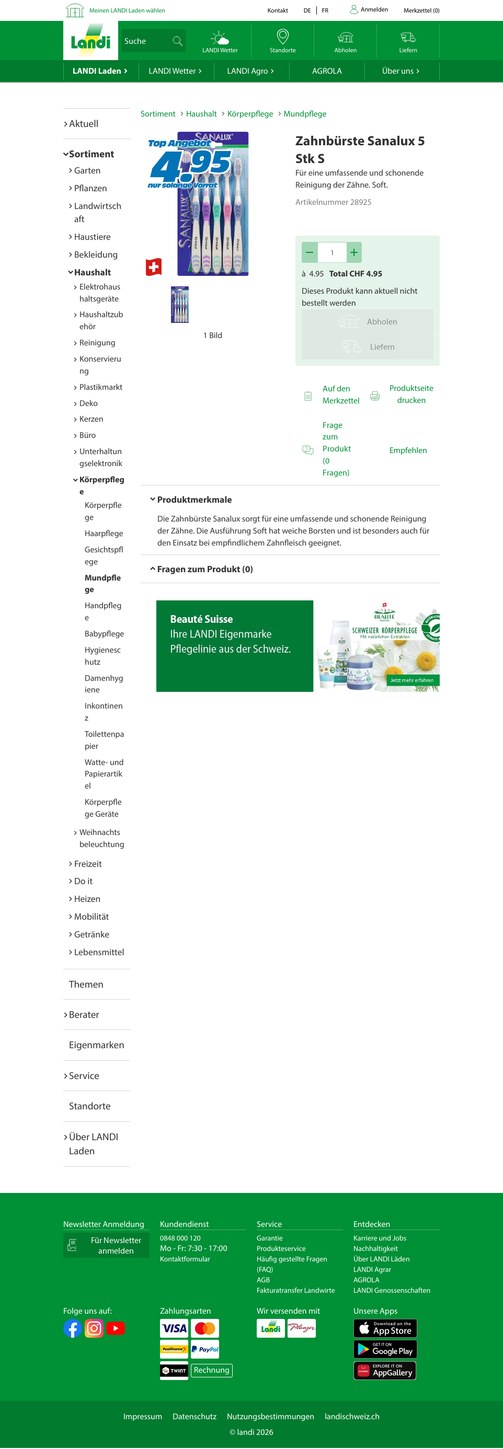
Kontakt (278, 11)
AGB (263, 1279)
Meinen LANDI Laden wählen (127, 11)
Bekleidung (96, 254)
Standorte (90, 1105)
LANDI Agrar (372, 1269)
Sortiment (91, 153)
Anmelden (374, 10)
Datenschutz (194, 1416)
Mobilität (91, 916)
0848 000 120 (180, 1238)
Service (84, 1075)
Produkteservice (281, 1248)
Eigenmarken (96, 1044)
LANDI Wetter (172, 71)
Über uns (398, 71)
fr (325, 11)
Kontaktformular (185, 1258)
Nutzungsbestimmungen (270, 1416)
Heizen (87, 898)
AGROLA (327, 71)
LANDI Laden (97, 71)
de (307, 11)
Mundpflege (305, 114)
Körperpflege (250, 114)
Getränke (91, 934)
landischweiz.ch (352, 1416)
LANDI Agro (247, 71)
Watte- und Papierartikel (104, 774)
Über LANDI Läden (381, 1258)
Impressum (142, 1416)
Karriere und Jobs (379, 1238)
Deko (88, 403)
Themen (86, 984)
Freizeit (88, 863)
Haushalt (92, 272)
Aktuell (83, 123)
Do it (83, 881)
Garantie (270, 1238)
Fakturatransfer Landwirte (296, 1290)
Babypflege (104, 634)
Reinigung (97, 343)
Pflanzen (90, 188)
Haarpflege (104, 533)
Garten (87, 170)
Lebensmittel (99, 952)
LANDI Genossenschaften (391, 1290)
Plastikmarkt (100, 387)
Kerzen (91, 419)
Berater (84, 1014)
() (422, 11)
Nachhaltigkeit (375, 1248)
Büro (87, 435)
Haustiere (92, 236)
